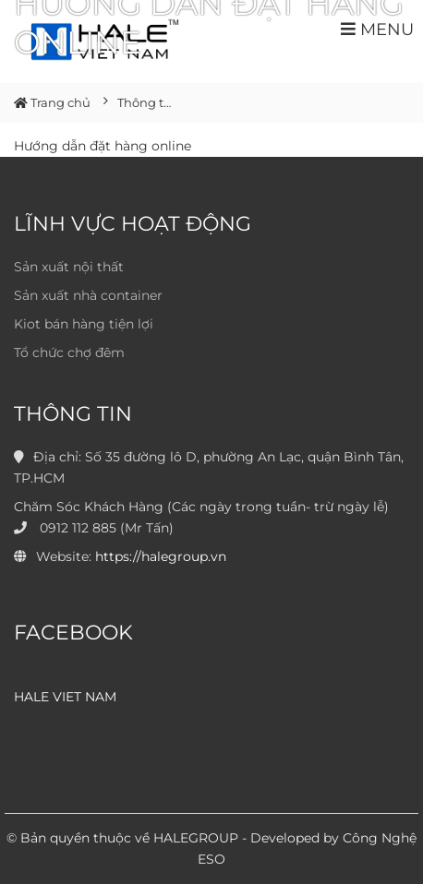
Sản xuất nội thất (69, 266)
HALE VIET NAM (65, 696)
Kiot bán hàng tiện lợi (83, 324)
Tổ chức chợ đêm (69, 352)
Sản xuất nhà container (88, 295)
